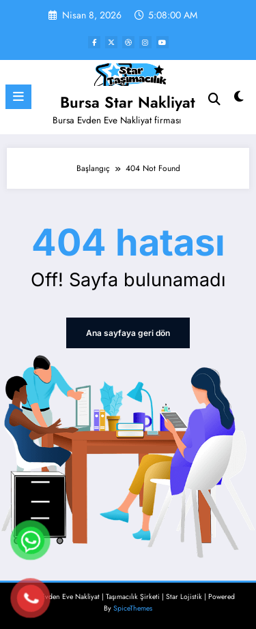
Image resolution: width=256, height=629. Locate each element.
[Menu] (18, 97)
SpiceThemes (132, 608)
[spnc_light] (239, 100)
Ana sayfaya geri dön (128, 333)
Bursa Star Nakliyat (127, 102)
